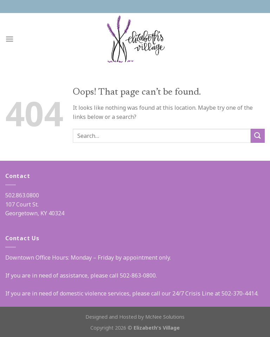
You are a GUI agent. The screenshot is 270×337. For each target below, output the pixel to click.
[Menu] (9, 38)
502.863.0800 (22, 195)
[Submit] (258, 135)
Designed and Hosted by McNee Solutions (135, 316)
